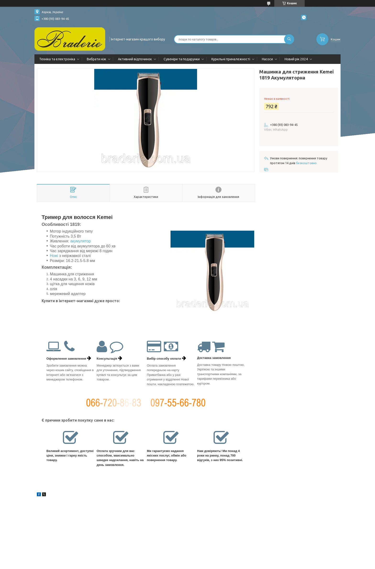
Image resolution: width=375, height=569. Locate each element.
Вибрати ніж (96, 59)
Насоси (267, 59)
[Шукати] (289, 39)
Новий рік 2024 (296, 59)
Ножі (54, 256)
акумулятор (80, 241)
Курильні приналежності (230, 59)
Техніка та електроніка (57, 59)
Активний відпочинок (135, 59)
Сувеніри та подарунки (182, 59)
